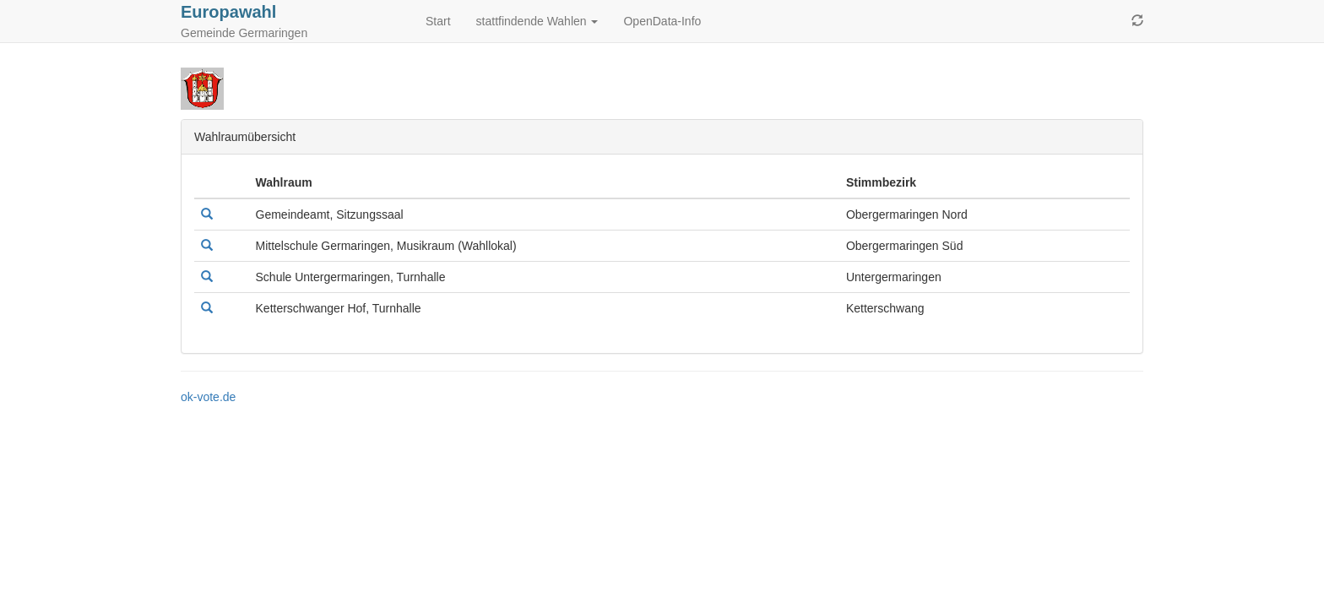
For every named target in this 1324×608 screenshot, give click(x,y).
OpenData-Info (662, 21)
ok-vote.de (208, 397)
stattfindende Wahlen (537, 21)
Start (438, 21)
